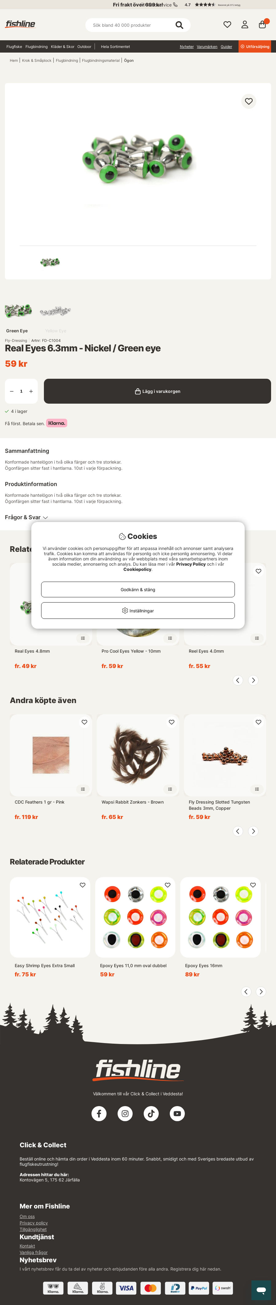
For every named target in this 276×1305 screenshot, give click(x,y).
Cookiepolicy (137, 569)
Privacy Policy (191, 564)
